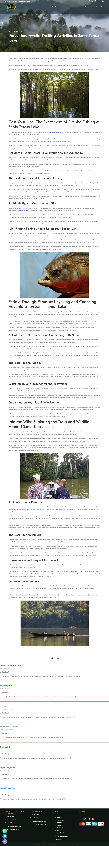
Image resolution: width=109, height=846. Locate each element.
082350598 (11, 822)
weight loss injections (7, 768)
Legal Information (60, 833)
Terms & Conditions (62, 836)
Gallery (85, 7)
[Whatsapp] (4, 831)
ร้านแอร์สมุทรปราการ (7, 686)
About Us (54, 7)
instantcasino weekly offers (9, 727)
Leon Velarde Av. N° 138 (13, 829)
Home (47, 7)
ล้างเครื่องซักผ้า (5, 747)
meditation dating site (7, 788)
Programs (76, 7)
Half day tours (65, 7)
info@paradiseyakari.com (14, 826)
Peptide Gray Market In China (10, 665)
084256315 (35, 818)
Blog (102, 7)
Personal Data (60, 839)
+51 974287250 (35, 814)
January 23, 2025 (17, 31)
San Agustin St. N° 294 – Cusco (40, 825)
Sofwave (3, 706)
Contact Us (95, 7)
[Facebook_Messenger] (4, 836)
